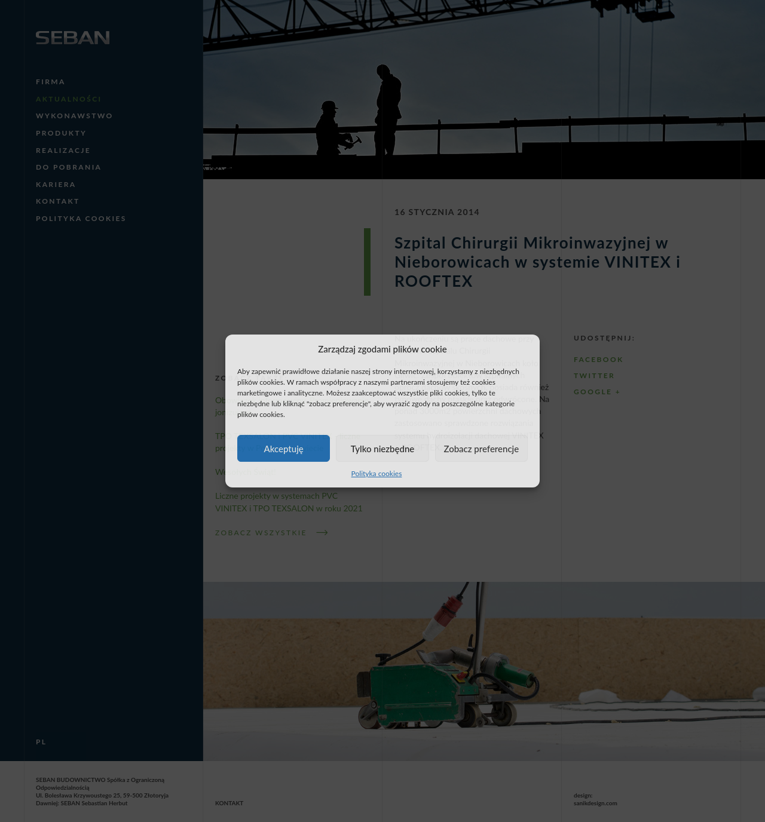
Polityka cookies (376, 473)
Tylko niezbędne (383, 448)
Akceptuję (284, 448)
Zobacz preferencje (481, 448)
